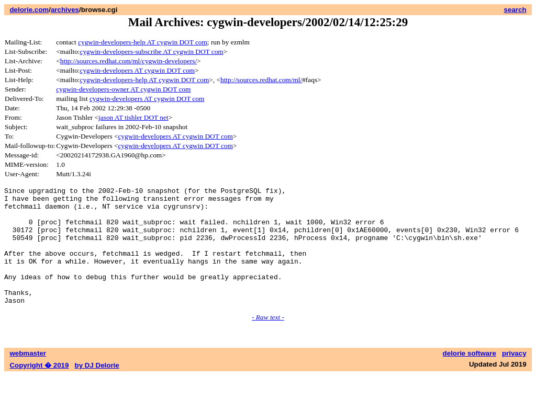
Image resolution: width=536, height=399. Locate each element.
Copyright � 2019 (39, 389)
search (515, 10)
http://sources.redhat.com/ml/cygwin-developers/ (128, 61)
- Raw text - (268, 341)
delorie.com (29, 10)
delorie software (469, 377)
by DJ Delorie (97, 389)
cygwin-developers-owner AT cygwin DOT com (123, 89)
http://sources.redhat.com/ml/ (261, 80)
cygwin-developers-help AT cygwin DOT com (142, 42)
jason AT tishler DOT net (133, 117)
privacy (514, 377)
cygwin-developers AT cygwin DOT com (137, 70)
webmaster (27, 377)
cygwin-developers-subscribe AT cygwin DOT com (152, 51)
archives (65, 10)
